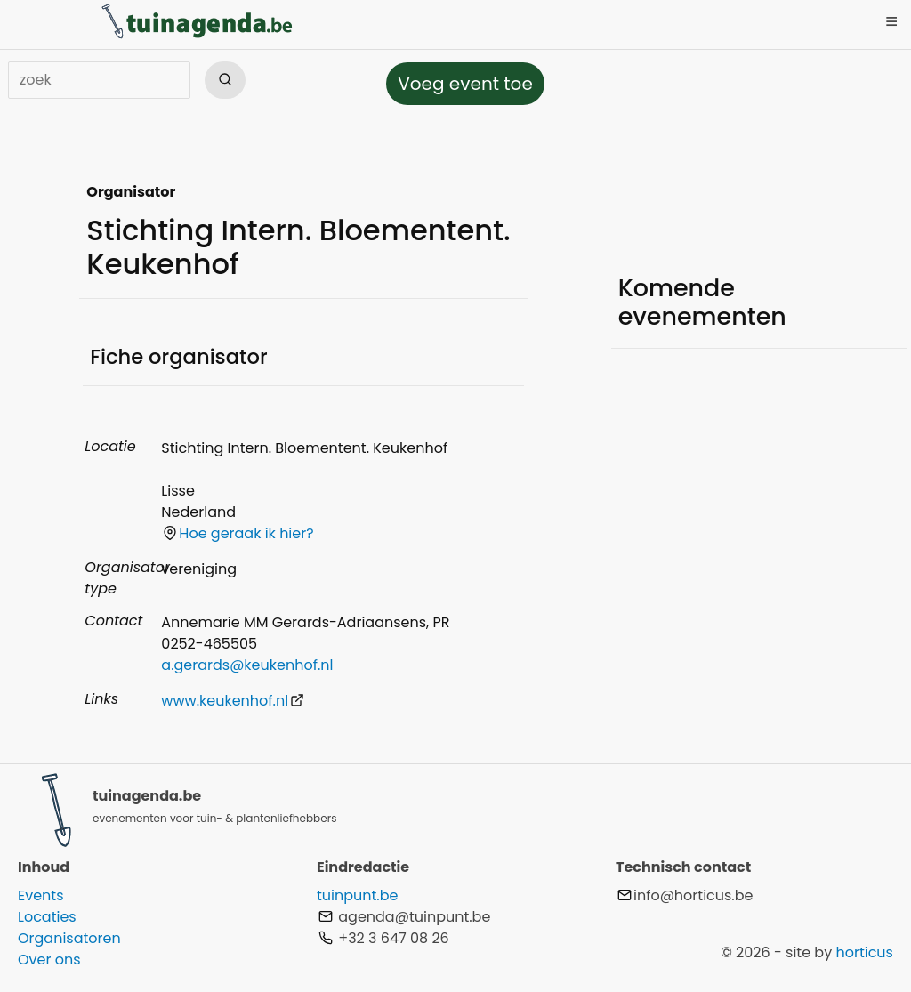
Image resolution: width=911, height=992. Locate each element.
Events (41, 895)
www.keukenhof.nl (232, 700)
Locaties (47, 917)
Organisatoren (69, 938)
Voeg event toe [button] (465, 83)
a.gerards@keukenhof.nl (247, 665)
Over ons (49, 959)
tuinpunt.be (357, 895)
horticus (864, 952)
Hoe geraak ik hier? (238, 533)
